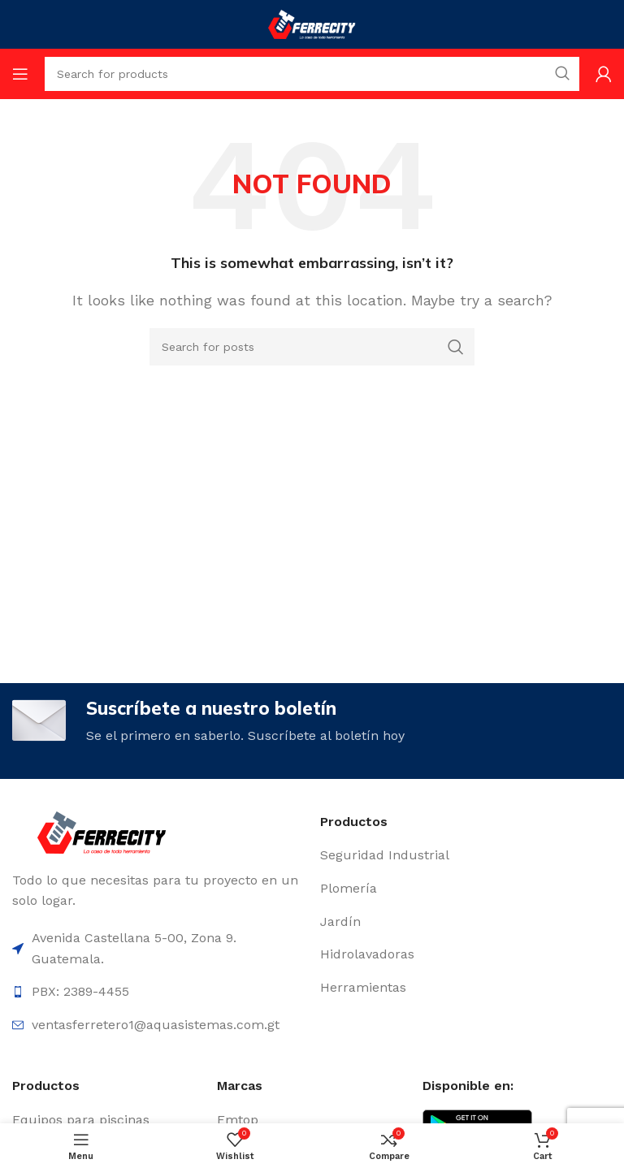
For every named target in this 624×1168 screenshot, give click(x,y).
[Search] (312, 347)
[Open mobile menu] (20, 74)
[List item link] (466, 856)
